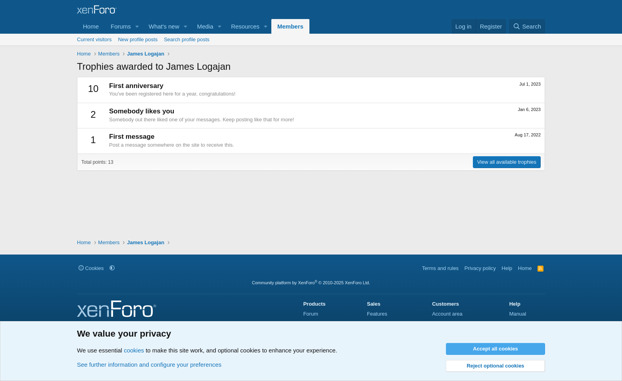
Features (377, 314)
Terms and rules (440, 268)
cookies (134, 350)
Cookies (91, 268)
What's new (164, 26)
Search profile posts (186, 39)
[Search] (527, 26)
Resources (245, 26)
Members (290, 26)
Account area (447, 314)
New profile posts (137, 39)
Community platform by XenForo (311, 282)
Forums (121, 26)
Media (205, 26)
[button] (137, 26)
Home (91, 26)
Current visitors (94, 39)
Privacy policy (480, 268)
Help (507, 268)
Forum (310, 314)
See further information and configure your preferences (149, 364)
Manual (517, 314)
